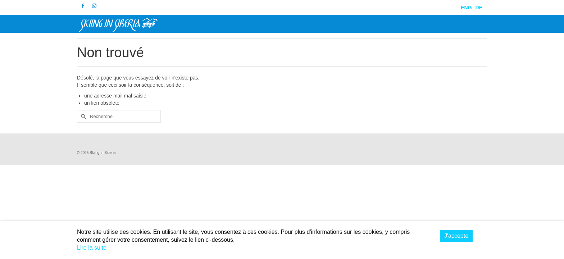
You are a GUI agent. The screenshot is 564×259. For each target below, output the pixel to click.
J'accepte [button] (456, 236)
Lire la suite (91, 248)
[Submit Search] (82, 118)
